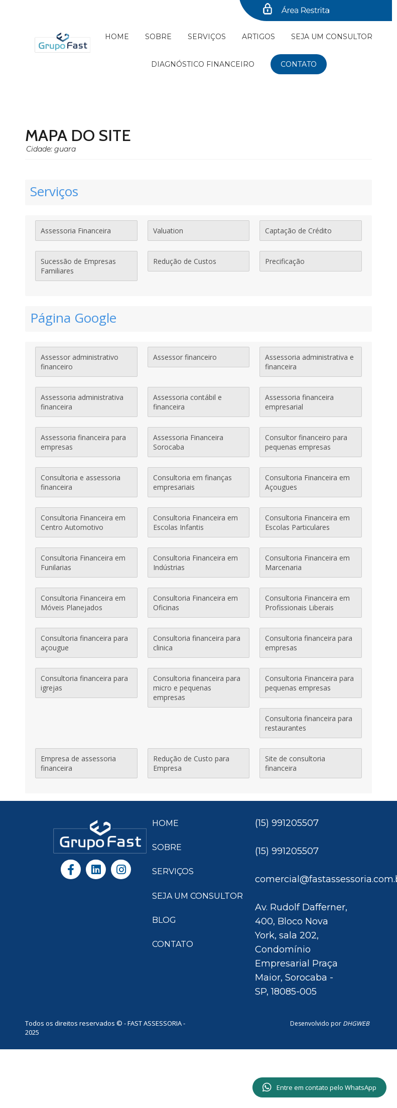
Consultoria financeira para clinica (196, 642)
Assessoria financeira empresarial (299, 401)
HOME (165, 823)
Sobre (158, 36)
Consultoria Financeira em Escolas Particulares (307, 522)
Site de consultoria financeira (295, 763)
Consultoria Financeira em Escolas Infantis (195, 522)
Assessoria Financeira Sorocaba (188, 442)
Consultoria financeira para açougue (84, 642)
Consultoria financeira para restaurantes (308, 723)
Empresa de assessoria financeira (78, 763)
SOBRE (167, 847)
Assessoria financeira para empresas (83, 442)
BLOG (164, 920)
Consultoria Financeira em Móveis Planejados (83, 602)
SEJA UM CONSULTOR (331, 36)
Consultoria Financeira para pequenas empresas (309, 682)
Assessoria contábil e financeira (187, 401)
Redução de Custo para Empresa (191, 763)
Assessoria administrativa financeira (82, 401)
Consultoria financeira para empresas (308, 642)
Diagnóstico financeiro (202, 64)
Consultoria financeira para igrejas (84, 682)
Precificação (285, 261)
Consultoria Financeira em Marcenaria (307, 562)
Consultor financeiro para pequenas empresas (306, 442)
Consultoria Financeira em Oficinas (195, 602)
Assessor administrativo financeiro (79, 361)
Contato (299, 64)
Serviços (207, 36)
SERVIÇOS (173, 871)
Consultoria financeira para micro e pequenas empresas (196, 687)
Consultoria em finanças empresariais (192, 482)
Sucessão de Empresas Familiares (78, 265)
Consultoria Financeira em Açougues (307, 482)
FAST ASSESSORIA (155, 1023)
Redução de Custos (184, 261)
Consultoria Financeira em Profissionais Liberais (307, 602)
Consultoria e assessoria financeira (80, 482)
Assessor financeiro (185, 357)
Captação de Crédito (298, 230)
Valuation (168, 230)
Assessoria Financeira (76, 230)
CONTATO (172, 944)
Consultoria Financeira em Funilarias (83, 562)
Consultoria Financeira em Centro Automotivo (83, 522)
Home (117, 36)
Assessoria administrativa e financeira (309, 361)
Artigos (258, 36)
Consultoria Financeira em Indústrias (195, 562)
